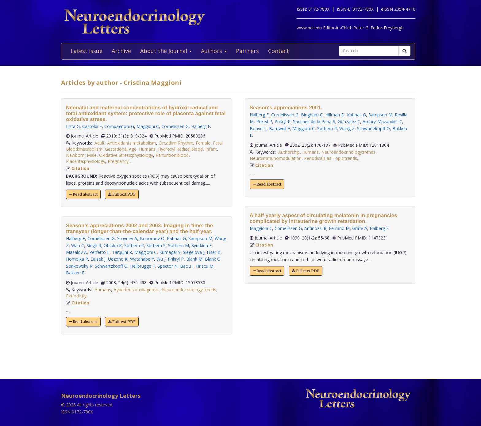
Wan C (77, 245)
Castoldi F (92, 126)
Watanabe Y (142, 259)
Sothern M (178, 245)
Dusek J (98, 259)
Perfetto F (99, 252)
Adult (99, 143)
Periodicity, (77, 296)
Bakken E (75, 273)
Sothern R (134, 245)
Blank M (194, 259)
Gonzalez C (349, 121)
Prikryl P (176, 259)
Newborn (75, 155)
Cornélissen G (175, 126)
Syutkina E (201, 245)
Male (92, 155)
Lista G (73, 126)
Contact (278, 51)
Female (203, 143)
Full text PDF (122, 194)
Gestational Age (121, 149)
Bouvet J (258, 128)
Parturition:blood (172, 155)
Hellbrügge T (142, 266)
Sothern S (156, 245)
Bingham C (312, 115)
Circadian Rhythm (176, 143)
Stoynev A (127, 238)
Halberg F (200, 126)
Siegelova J (193, 252)
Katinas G (176, 238)
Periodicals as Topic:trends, (331, 158)
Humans (147, 149)
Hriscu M (205, 266)
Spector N (168, 266)
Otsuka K (113, 245)
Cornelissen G (288, 228)
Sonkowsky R (79, 266)
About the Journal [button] (166, 51)
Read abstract (83, 194)
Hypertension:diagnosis (137, 289)
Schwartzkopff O (111, 266)
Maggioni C (148, 126)
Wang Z (347, 128)
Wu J (160, 259)
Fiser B (214, 252)
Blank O (213, 259)
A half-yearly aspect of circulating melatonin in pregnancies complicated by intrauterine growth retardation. (323, 218)
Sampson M (200, 238)
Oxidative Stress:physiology (126, 155)
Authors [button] (214, 51)
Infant (211, 149)
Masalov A (76, 252)
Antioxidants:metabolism (131, 143)
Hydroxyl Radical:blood (180, 149)
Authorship (289, 152)
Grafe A (359, 228)
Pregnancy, (119, 161)
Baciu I (187, 266)
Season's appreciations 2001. (286, 108)
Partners (247, 51)
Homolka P (77, 259)
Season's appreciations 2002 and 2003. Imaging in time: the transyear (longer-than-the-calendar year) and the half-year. (139, 228)
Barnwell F (279, 128)
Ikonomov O (152, 238)
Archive (121, 51)
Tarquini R (122, 252)
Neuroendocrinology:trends (189, 289)
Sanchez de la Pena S (314, 121)
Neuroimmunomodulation (276, 158)
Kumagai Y (169, 252)
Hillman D (334, 115)
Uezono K (118, 259)
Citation (80, 168)
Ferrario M (339, 228)
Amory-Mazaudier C (382, 121)
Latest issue (86, 51)
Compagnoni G (119, 126)
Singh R (94, 245)
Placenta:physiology (85, 161)
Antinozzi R (315, 228)
